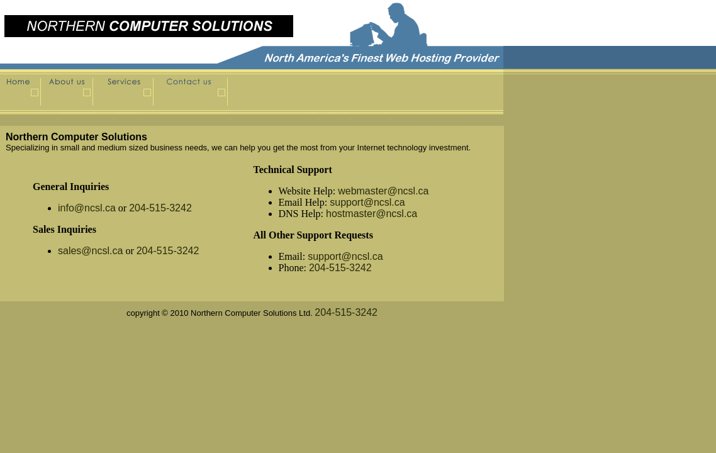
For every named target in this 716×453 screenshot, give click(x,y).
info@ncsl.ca (87, 208)
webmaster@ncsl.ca (383, 191)
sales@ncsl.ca (90, 250)
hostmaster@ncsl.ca (371, 213)
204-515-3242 (160, 208)
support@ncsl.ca (367, 202)
